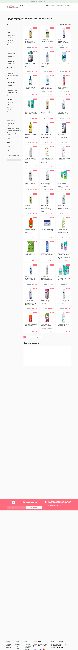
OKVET (9, 77)
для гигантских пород (13, 94)
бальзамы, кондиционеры (14, 104)
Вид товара (9, 99)
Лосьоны (10, 106)
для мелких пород (12, 92)
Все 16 (14, 115)
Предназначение (11, 119)
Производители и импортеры (28, 647)
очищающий (11, 125)
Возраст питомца (11, 53)
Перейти (45, 1)
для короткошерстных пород (13, 133)
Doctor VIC (10, 39)
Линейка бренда (11, 67)
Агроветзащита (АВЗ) (13, 35)
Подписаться (34, 507)
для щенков (11, 60)
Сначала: (62, 24)
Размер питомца (11, 82)
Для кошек (17, 644)
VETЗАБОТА (11, 70)
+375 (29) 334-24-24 (51, 5)
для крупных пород (12, 87)
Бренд (8, 32)
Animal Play (10, 44)
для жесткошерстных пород (14, 130)
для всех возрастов (12, 56)
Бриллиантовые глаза (13, 75)
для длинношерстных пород (14, 127)
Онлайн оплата (28, 644)
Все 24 (14, 138)
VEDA (9, 37)
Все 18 (14, 48)
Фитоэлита (10, 73)
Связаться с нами (8, 648)
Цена (8, 24)
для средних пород (12, 90)
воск (9, 111)
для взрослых (11, 58)
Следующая (38, 336)
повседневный (11, 123)
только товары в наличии (14, 150)
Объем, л (9, 142)
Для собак (17, 648)
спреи (9, 109)
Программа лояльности (8, 645)
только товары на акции (13, 155)
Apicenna (10, 42)
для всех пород (11, 85)
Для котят (17, 646)
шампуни (10, 102)
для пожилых (11, 63)
